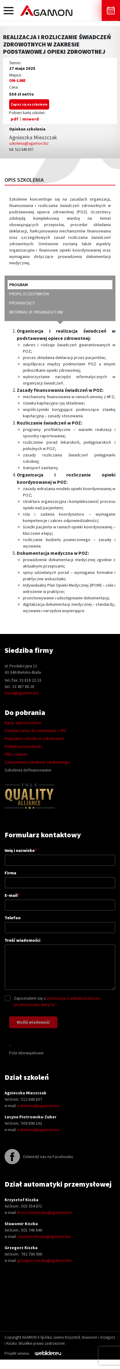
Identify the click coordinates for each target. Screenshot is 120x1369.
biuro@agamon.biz (22, 693)
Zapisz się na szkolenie (29, 104)
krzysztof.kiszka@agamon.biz (44, 1212)
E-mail (60, 900)
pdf (14, 119)
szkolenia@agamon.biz (29, 143)
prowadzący (22, 303)
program (18, 284)
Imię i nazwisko (60, 855)
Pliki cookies (16, 754)
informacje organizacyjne (36, 312)
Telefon (60, 922)
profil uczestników (29, 294)
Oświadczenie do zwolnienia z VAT (36, 730)
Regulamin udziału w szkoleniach (34, 738)
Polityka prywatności (23, 746)
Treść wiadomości (60, 964)
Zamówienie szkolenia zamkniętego (37, 762)
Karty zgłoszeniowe (23, 722)
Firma (60, 877)
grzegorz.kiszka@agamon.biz (44, 1260)
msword (30, 119)
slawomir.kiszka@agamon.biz (44, 1236)
